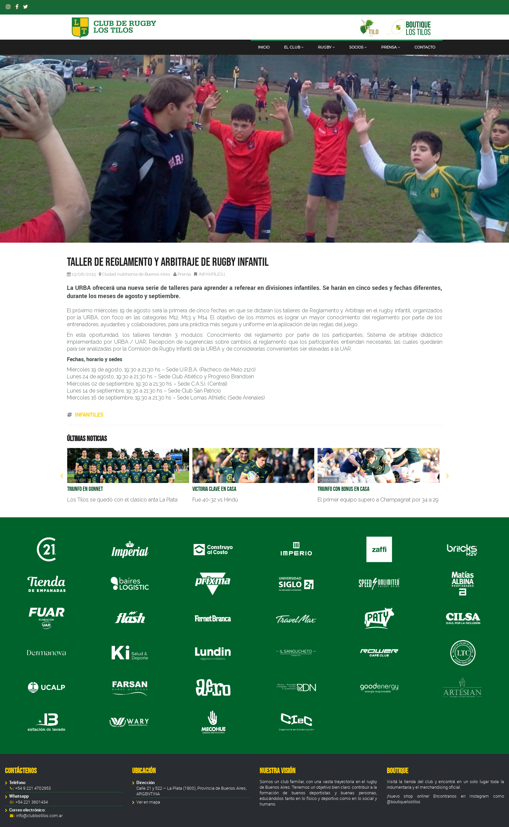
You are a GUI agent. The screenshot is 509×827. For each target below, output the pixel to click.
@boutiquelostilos (403, 802)
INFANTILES (211, 274)
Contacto (424, 47)
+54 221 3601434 (31, 802)
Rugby (326, 47)
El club (293, 47)
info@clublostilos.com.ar (39, 815)
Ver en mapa (148, 802)
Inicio (263, 47)
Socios (358, 47)
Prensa (390, 47)
